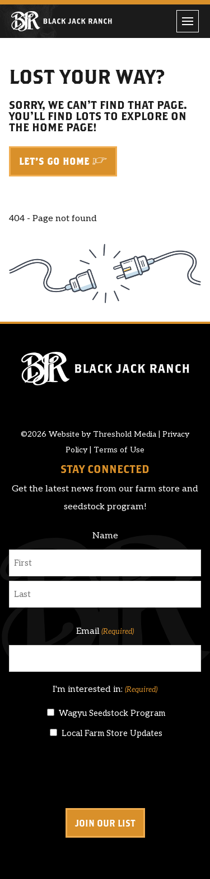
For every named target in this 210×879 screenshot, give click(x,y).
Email (105, 631)
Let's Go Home (54, 161)
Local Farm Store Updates (112, 733)
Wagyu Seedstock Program (112, 713)
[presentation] (94, 774)
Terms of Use (119, 450)
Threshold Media (124, 434)
